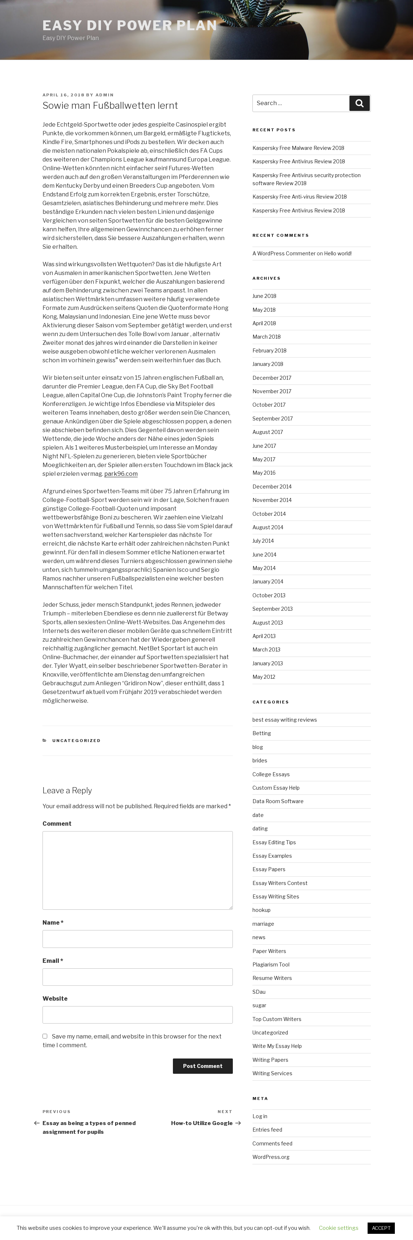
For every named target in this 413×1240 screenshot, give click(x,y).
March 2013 (266, 649)
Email (52, 960)
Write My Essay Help (277, 1046)
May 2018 (264, 310)
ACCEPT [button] (381, 1228)
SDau (259, 992)
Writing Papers (270, 1060)
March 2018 (266, 337)
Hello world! (338, 253)
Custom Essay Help (276, 788)
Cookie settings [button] (339, 1228)
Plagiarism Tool (270, 964)
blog (257, 747)
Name (53, 922)
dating (260, 828)
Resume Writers (272, 978)
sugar (259, 1005)
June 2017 (264, 446)
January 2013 (267, 663)
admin (105, 94)
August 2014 (267, 527)
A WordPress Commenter (284, 253)
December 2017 (271, 378)
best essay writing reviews (284, 720)
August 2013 (267, 622)
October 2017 (269, 405)
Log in (259, 1116)
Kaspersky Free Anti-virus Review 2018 (299, 197)
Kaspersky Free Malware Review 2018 (298, 148)
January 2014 (267, 581)
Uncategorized (76, 740)
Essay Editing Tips (274, 842)
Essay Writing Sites (275, 896)
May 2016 (264, 473)
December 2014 (272, 486)
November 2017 (271, 391)
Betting (261, 733)
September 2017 (272, 418)
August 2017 (267, 432)
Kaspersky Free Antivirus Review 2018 (298, 161)
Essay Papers (269, 869)
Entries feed (267, 1130)
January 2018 (267, 364)
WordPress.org (270, 1157)
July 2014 (263, 541)
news (259, 937)
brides (259, 760)
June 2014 (264, 554)
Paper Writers (269, 951)
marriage (263, 924)
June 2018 (264, 296)
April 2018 (264, 323)
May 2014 (264, 568)
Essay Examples (272, 856)
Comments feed (272, 1143)
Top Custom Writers (276, 1019)
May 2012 (263, 677)
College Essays (271, 774)
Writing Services (272, 1073)
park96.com (121, 473)
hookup (261, 910)
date (258, 815)
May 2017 (263, 459)
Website (55, 998)
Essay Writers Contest (280, 883)
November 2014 (272, 500)
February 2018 (269, 350)
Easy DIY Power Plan (130, 25)
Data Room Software (278, 801)
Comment (57, 823)
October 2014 (269, 514)
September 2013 (272, 609)
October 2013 (269, 595)
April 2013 (264, 636)
